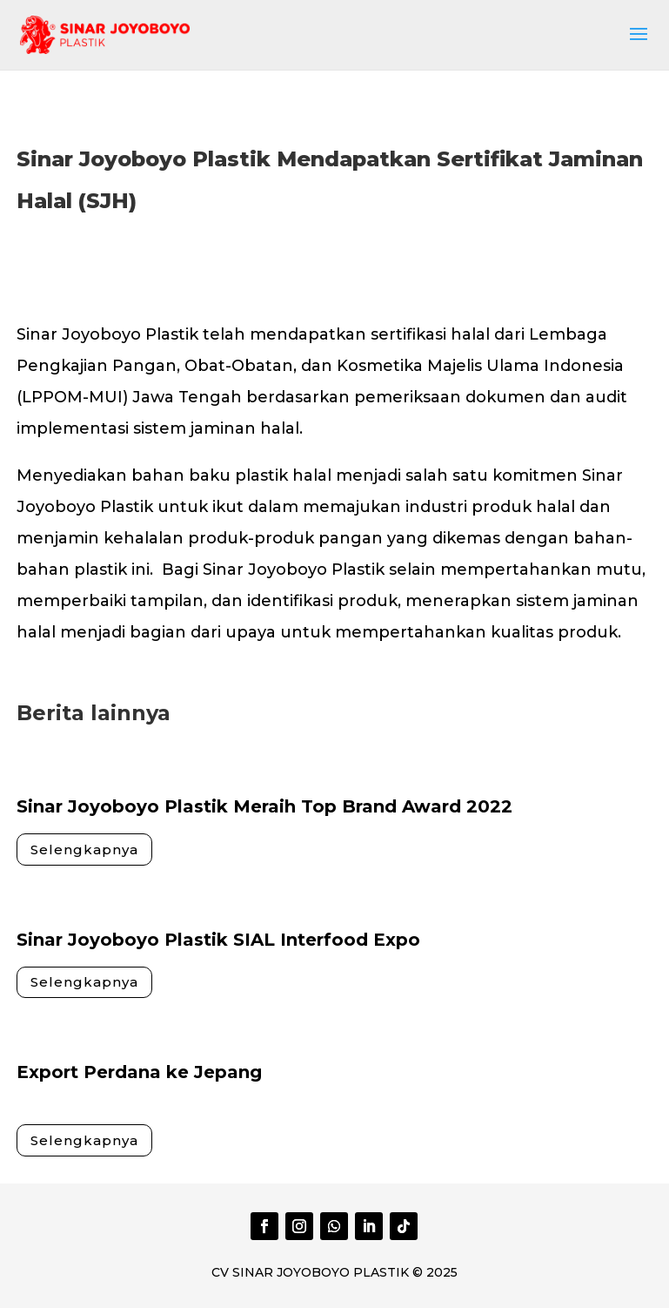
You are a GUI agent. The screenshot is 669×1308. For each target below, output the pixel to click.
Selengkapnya (84, 849)
